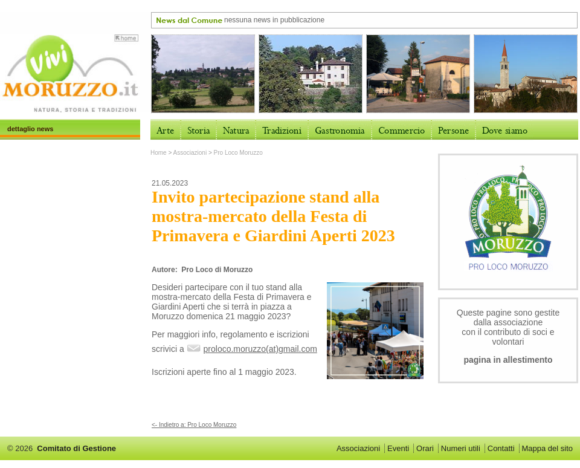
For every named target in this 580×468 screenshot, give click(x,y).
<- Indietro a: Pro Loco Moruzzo (194, 424)
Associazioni (190, 152)
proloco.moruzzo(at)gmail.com (260, 349)
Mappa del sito (547, 448)
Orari (425, 448)
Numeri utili (460, 448)
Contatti (501, 448)
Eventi (398, 448)
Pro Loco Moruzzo (238, 152)
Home (158, 152)
